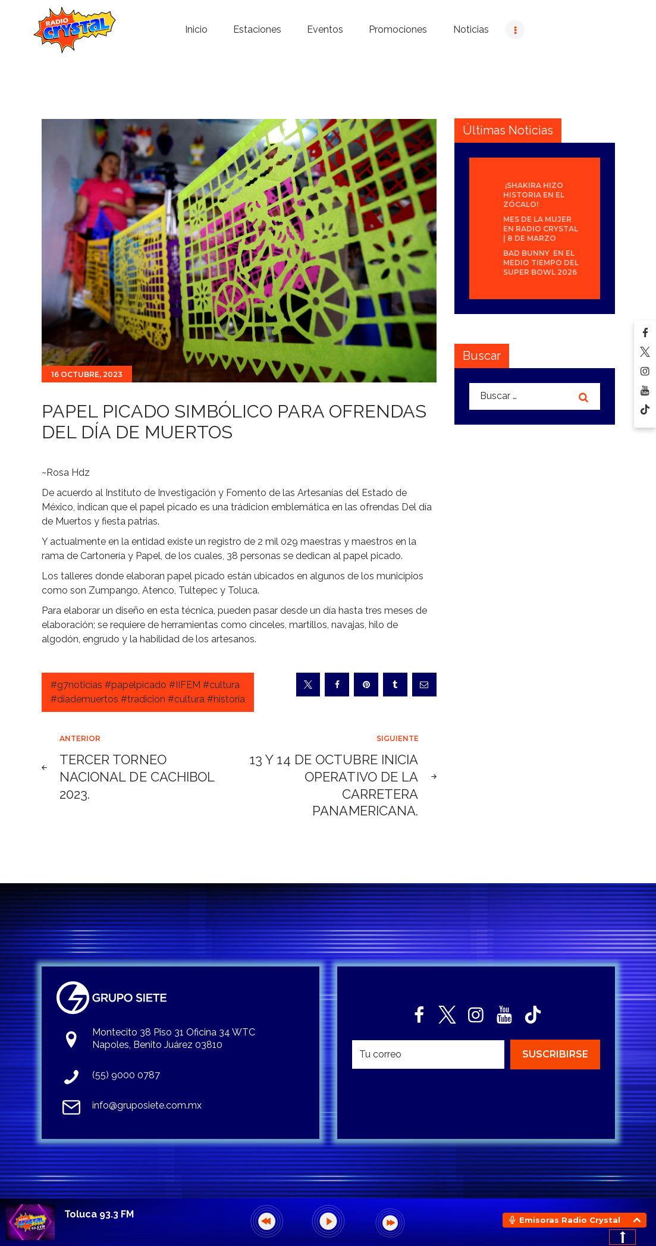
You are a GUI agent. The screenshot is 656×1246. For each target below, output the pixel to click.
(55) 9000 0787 (126, 1075)
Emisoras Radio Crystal (569, 1220)
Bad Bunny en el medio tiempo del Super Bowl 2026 (541, 263)
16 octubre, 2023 (87, 374)
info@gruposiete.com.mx (147, 1105)
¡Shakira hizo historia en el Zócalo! (533, 195)
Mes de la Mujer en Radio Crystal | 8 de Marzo (540, 229)
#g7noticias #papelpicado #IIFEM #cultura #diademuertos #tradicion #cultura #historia (148, 692)
